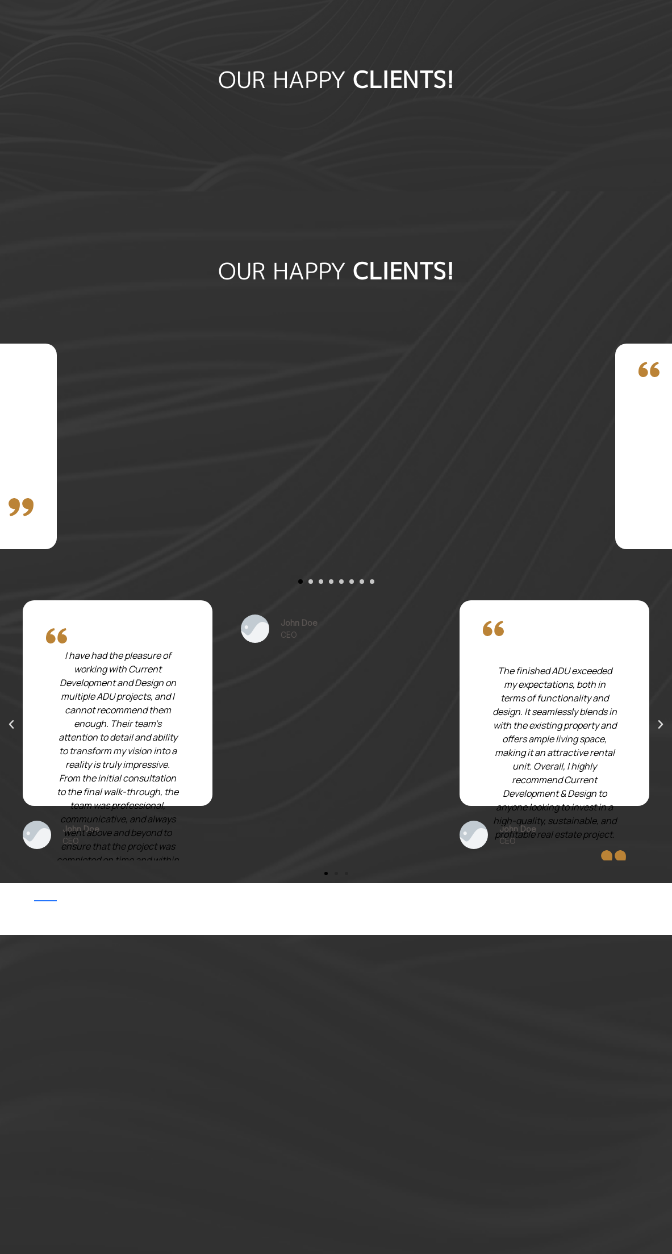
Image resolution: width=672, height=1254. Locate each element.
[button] (300, 581)
